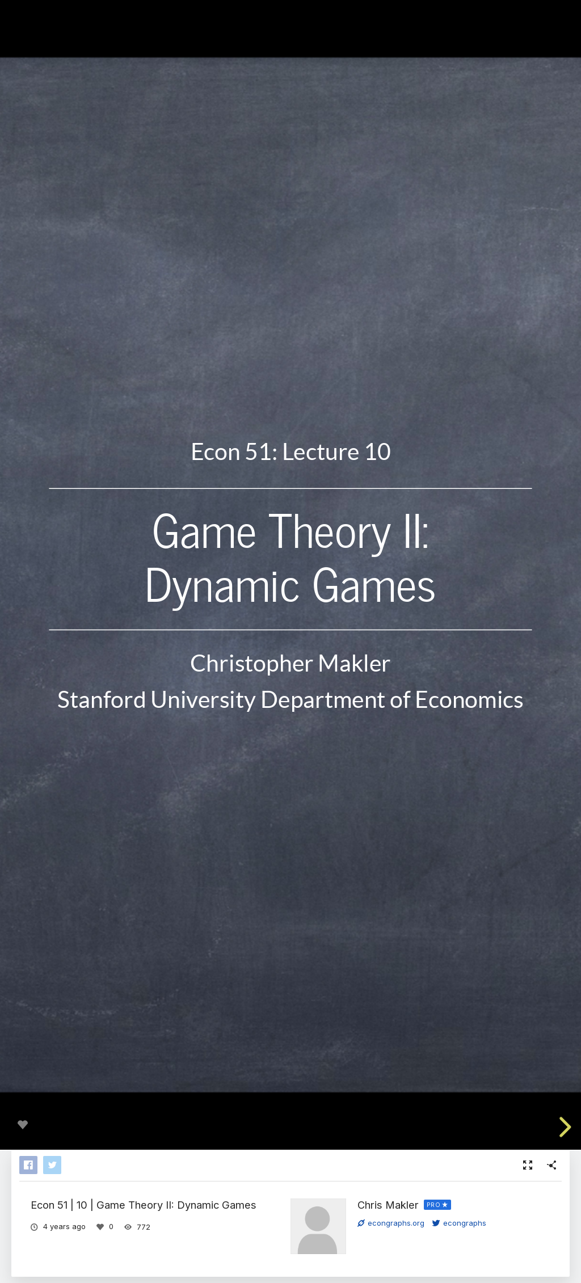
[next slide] (563, 1127)
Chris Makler (388, 1204)
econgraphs (459, 1222)
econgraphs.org (390, 1222)
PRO (434, 1204)
